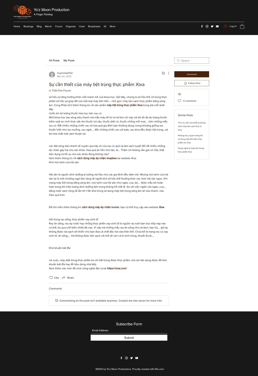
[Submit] (129, 338)
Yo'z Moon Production (51, 10)
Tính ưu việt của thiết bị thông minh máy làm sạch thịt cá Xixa (192, 126)
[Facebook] (202, 26)
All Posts (54, 60)
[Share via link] (68, 278)
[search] (191, 60)
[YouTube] (217, 26)
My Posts (69, 60)
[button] (242, 26)
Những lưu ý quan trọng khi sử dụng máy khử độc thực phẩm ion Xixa (190, 139)
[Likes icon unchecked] (51, 278)
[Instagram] (207, 26)
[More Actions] (167, 73)
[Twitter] (212, 26)
